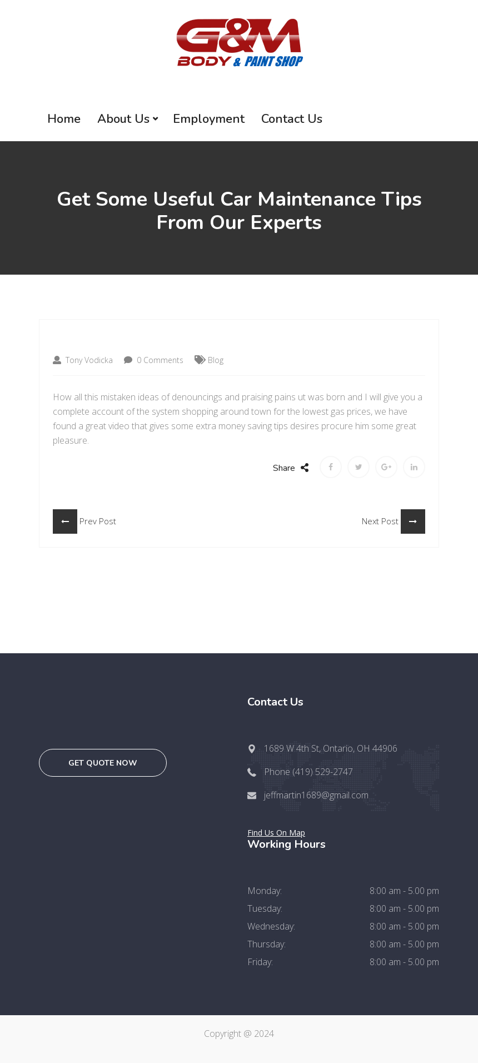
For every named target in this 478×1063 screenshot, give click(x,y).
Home (64, 119)
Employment (209, 119)
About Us (123, 119)
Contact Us (291, 119)
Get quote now (102, 763)
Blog (215, 360)
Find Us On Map (276, 832)
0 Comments (153, 360)
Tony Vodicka (83, 360)
